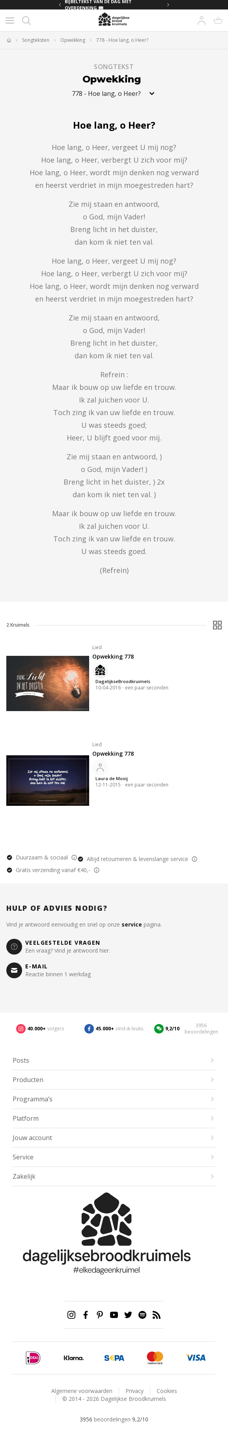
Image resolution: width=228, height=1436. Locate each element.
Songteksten (35, 40)
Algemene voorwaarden (81, 1391)
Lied (97, 647)
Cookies (167, 1391)
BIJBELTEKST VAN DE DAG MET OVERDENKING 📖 (98, 4)
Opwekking (72, 40)
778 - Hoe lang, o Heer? (122, 40)
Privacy (134, 1391)
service (131, 924)
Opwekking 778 (113, 656)
